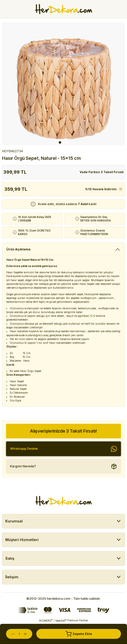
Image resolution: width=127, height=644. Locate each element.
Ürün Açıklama (18, 249)
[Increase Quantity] (27, 634)
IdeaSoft (61, 620)
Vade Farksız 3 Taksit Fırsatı (102, 172)
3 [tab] (67, 142)
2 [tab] (63, 142)
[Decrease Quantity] (10, 634)
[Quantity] (19, 634)
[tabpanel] (63, 83)
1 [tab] (60, 142)
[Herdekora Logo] (63, 9)
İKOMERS (46, 620)
